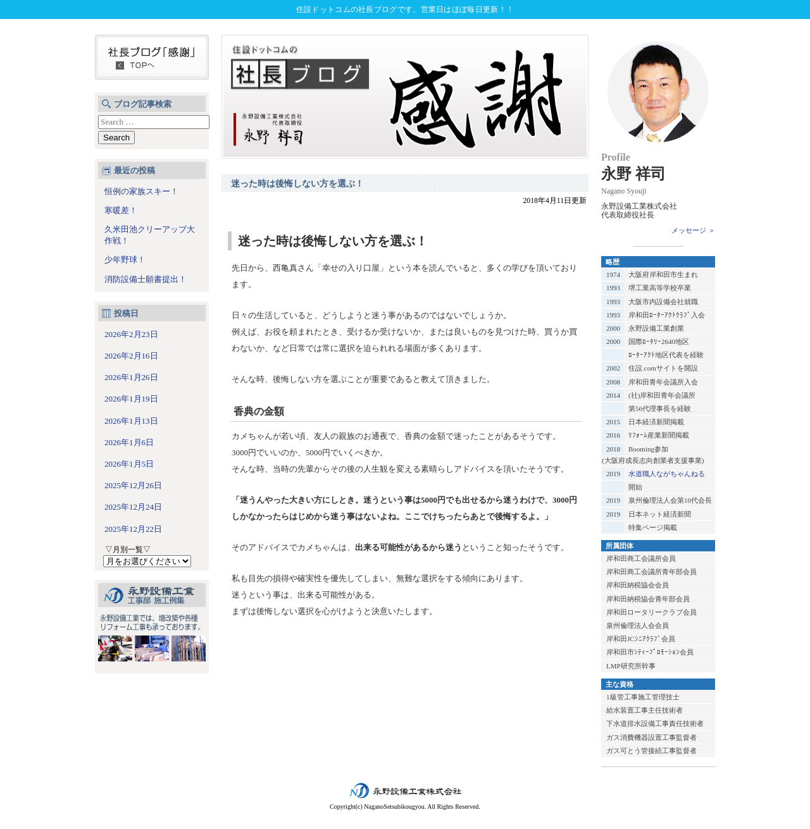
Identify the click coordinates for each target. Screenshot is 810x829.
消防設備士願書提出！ (145, 279)
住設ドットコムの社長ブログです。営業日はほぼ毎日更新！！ (405, 9)
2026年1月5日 (129, 464)
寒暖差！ (120, 210)
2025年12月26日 (133, 485)
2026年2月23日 (131, 334)
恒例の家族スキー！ (141, 191)
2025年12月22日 (133, 529)
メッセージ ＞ (693, 230)
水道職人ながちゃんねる (666, 473)
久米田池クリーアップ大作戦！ (149, 234)
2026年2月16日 (131, 355)
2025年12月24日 (133, 507)
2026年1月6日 (129, 442)
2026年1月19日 (131, 398)
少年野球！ (125, 259)
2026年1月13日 (131, 421)
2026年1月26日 (131, 377)
